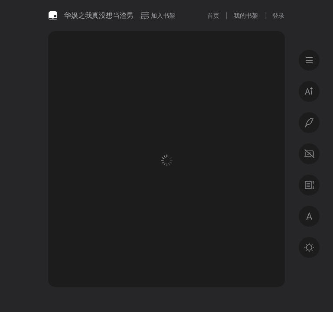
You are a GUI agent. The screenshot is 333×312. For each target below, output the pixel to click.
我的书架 (246, 15)
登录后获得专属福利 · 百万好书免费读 (166, 228)
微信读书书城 (53, 15)
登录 (278, 15)
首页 (213, 15)
